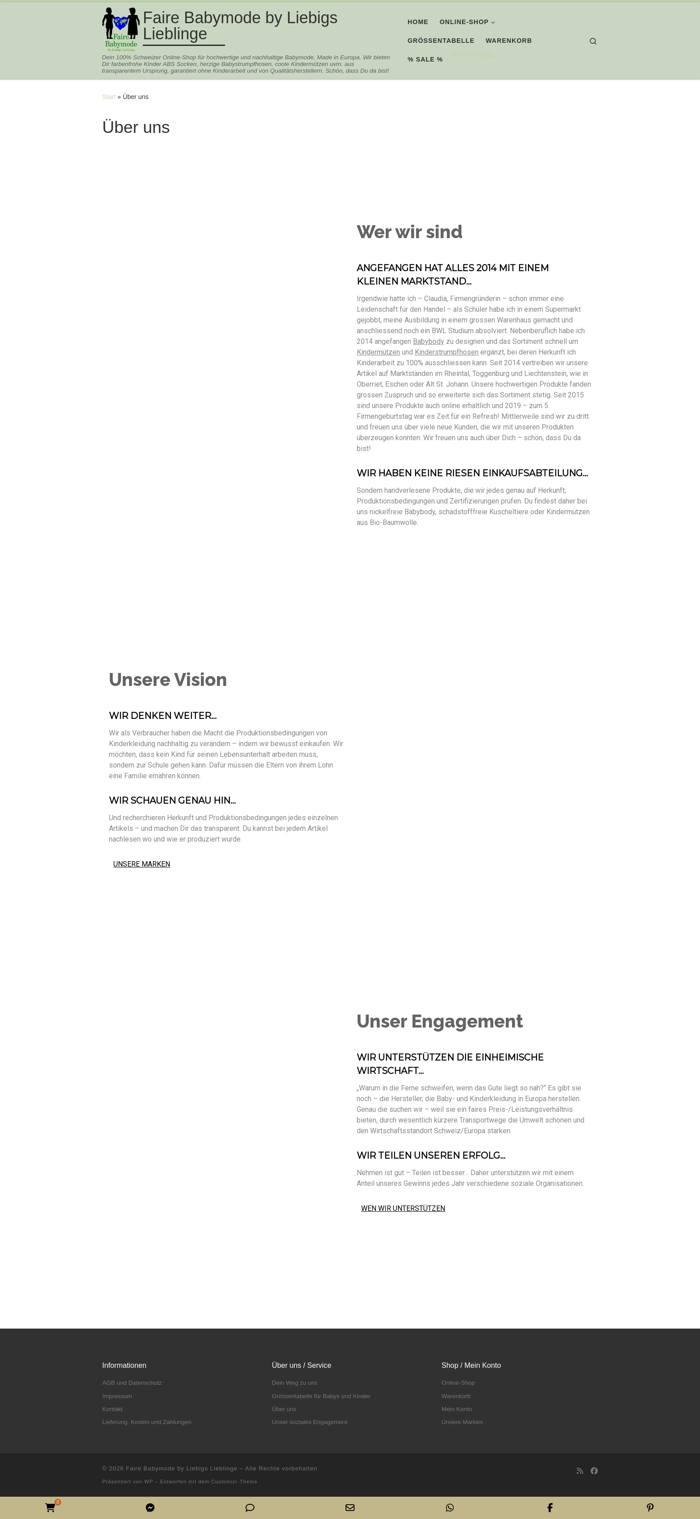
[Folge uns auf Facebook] (594, 1471)
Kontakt (112, 1409)
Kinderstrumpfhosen (447, 352)
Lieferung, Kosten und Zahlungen (147, 1422)
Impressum (117, 1396)
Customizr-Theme (234, 1481)
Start (109, 96)
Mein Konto (457, 1409)
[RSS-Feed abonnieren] (580, 1471)
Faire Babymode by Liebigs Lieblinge (182, 1468)
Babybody (428, 341)
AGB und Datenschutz (132, 1382)
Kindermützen (378, 352)
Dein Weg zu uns (295, 1382)
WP (148, 1481)
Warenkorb (456, 1396)
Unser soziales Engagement (309, 1422)
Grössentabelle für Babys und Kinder (321, 1396)
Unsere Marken (462, 1422)
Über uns (284, 1409)
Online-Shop (458, 1382)
